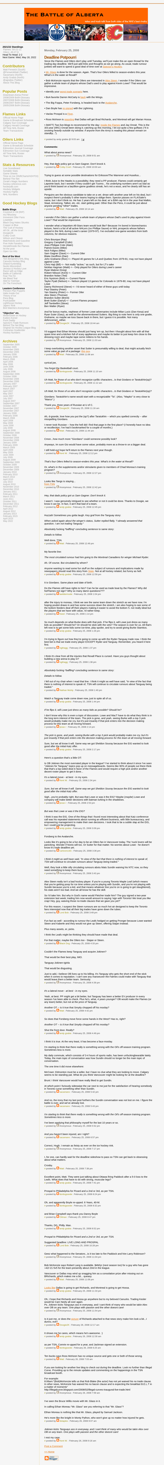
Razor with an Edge (13, 271)
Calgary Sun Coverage (15, 123)
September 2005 (11, 344)
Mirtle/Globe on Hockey (14, 315)
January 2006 (10, 354)
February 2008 (10, 415)
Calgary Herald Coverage (16, 125)
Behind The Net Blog (13, 325)
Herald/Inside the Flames (16, 246)
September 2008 (11, 433)
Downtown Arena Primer (15, 95)
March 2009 (9, 447)
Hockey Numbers (11, 332)
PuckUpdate (9, 300)
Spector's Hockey (112, 66)
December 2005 (11, 352)
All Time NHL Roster (13, 128)
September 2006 (11, 374)
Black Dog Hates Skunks (16, 222)
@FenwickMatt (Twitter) (15, 72)
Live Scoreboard (11, 168)
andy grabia (65, 507)
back (83, 97)
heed (62, 614)
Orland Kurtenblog (12, 264)
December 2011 (11, 504)
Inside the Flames (110, 125)
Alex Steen (111, 80)
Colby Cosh (65, 167)
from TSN (49, 484)
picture (75, 1318)
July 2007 (8, 398)
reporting (69, 119)
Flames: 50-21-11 (12, 49)
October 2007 (10, 406)
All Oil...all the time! (13, 230)
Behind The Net (11, 178)
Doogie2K (64, 323)
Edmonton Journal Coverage (18, 148)
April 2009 (8, 450)
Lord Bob (64, 912)
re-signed (68, 108)
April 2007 (8, 391)
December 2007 (11, 411)
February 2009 (10, 445)
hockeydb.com (10, 186)
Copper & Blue (10, 225)
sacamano (65, 1092)
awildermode (66, 594)
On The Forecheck (12, 283)
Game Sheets (10, 173)
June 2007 (8, 396)
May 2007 (8, 393)
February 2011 (10, 494)
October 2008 (10, 435)
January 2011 (10, 491)
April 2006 (8, 362)
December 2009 (11, 469)
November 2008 (11, 438)
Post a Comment (53, 1446)
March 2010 (9, 477)
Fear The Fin (9, 276)
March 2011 (9, 496)
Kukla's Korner (10, 318)
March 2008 (9, 418)
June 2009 (8, 455)
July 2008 (8, 428)
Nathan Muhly (66, 690)
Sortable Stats (10, 171)
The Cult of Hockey (13, 227)
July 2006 (8, 369)
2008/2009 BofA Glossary (16, 97)
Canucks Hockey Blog (14, 261)
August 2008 (9, 430)
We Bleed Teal (10, 278)
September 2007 (11, 403)
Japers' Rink (9, 305)
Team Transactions (13, 130)
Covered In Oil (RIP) (13, 212)
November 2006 (11, 379)
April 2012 (8, 509)
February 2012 (10, 506)
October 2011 (10, 501)
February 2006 (10, 357)
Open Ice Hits (10, 251)
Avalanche (111, 102)
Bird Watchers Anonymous (16, 308)
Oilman (63, 1217)
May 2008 (8, 423)
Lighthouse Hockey (12, 303)
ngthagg (64, 648)
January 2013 (10, 514)
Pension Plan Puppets (14, 291)
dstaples (64, 1421)
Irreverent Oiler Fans (14, 217)
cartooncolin (66, 851)
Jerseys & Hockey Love (14, 268)
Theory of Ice (9, 296)
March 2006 (9, 359)
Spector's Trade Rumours (15, 323)
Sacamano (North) (12, 75)
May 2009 (8, 452)
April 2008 (8, 420)
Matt (62, 209)
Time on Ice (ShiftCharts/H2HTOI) (20, 176)
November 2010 (11, 487)
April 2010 (8, 479)
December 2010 (11, 489)
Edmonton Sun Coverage (16, 150)
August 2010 (9, 484)
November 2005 (11, 349)
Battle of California (12, 273)
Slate (91, 571)
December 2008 (11, 440)
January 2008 (10, 413)
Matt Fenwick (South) (14, 69)
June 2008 (8, 425)
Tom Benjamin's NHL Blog (16, 259)
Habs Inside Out (11, 293)
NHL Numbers (10, 194)
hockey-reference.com (14, 184)
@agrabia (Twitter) (12, 80)
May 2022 (8, 521)
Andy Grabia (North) (13, 77)
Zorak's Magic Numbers (15, 181)
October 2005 (10, 347)
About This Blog (11, 82)
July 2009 (8, 457)
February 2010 (10, 474)
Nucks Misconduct (12, 266)
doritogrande (66, 371)
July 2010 (8, 482)
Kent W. (64, 453)
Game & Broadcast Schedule (18, 120)
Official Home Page (13, 117)
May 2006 (8, 364)
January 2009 (10, 442)
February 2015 (10, 516)
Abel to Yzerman (11, 281)
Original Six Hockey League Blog (19, 328)
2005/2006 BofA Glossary (16, 105)
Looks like (49, 1287)
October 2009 (10, 465)
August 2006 (9, 371)
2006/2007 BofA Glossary (16, 102)
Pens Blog (8, 298)
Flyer (70, 113)
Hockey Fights (10, 191)
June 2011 (8, 499)
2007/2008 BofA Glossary (16, 100)
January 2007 (10, 384)
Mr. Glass (51, 72)
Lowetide (8, 220)
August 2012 (9, 511)
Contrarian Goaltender (14, 330)
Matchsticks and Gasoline (16, 241)
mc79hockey (9, 214)
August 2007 (9, 401)
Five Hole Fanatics (13, 243)
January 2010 (10, 472)
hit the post (9, 248)
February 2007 (10, 386)
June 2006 (8, 366)
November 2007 (11, 408)
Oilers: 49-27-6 (11, 52)
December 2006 (11, 381)
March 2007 (9, 389)
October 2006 (10, 376)
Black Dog (65, 943)
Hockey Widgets (11, 189)
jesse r (63, 727)
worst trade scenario (71, 91)
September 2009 (11, 462)
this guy (85, 351)
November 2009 (11, 467)
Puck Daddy (9, 320)
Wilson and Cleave (13, 238)
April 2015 (8, 518)
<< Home (49, 1451)
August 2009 (9, 460)
